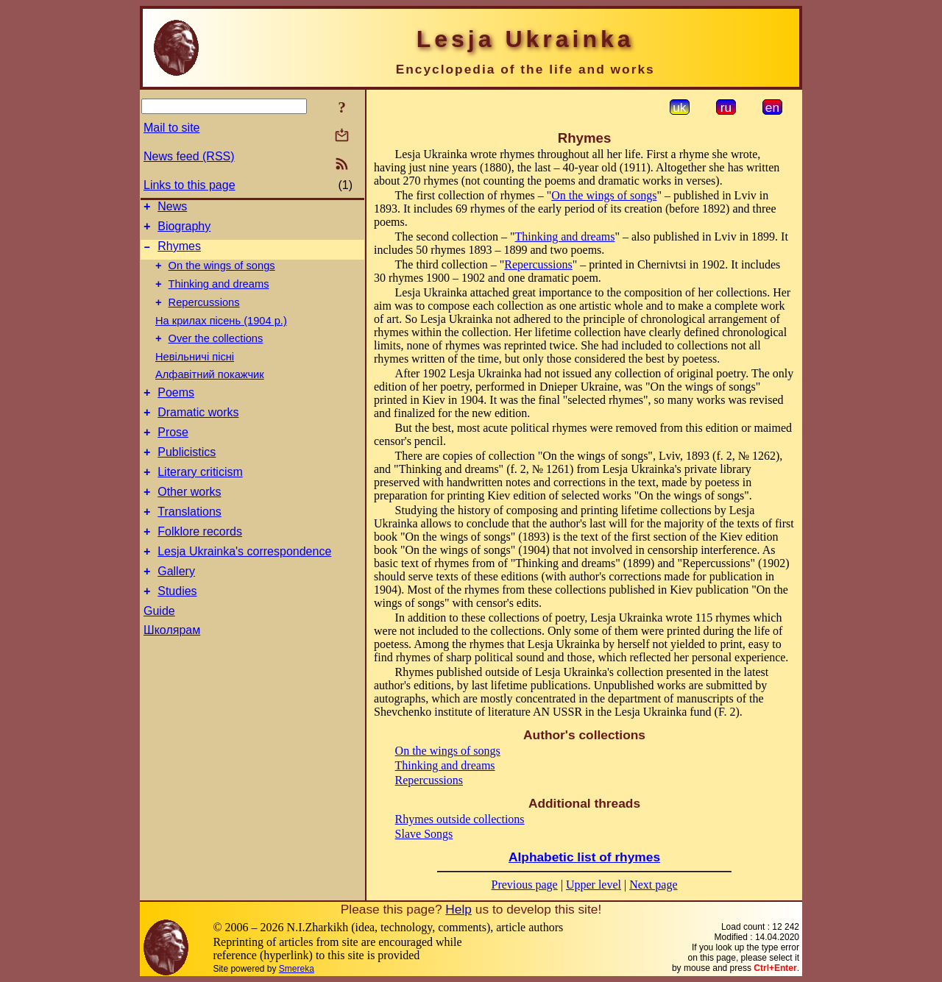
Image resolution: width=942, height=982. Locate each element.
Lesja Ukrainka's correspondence (244, 586)
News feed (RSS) (189, 156)
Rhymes (179, 252)
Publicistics (186, 476)
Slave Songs (424, 834)
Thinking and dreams (219, 295)
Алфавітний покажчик (209, 390)
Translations (189, 542)
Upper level (593, 884)
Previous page (525, 884)
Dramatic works (197, 432)
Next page (653, 884)
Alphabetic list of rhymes (584, 857)
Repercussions (204, 315)
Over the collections (216, 354)
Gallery (176, 608)
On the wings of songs (222, 274)
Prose (172, 454)
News (172, 208)
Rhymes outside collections (460, 819)
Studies (176, 631)
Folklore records (199, 564)
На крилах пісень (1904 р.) (221, 334)
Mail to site (171, 127)
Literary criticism (200, 498)
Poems (175, 410)
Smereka (296, 969)
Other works (189, 520)
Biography (183, 230)
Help (458, 909)
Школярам (172, 669)
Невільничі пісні (194, 372)
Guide (159, 650)
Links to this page (190, 185)
